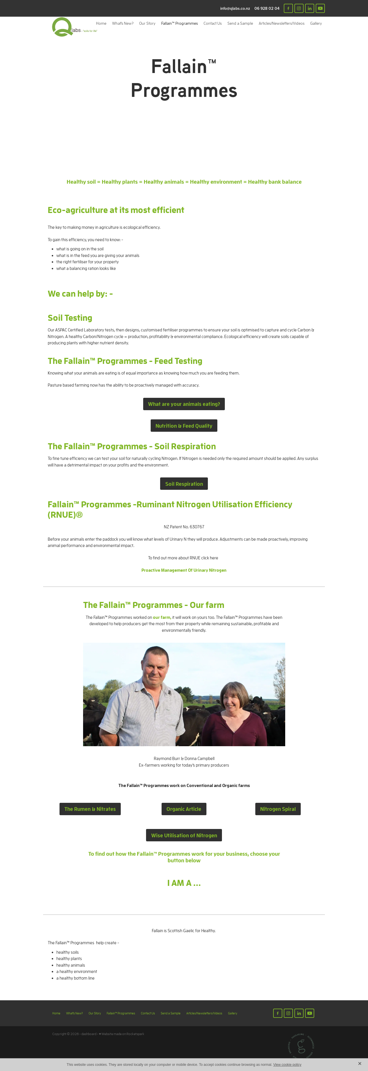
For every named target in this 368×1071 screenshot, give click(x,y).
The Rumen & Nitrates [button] (90, 809)
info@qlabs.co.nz (235, 8)
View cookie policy (287, 1065)
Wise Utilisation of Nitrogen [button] (184, 835)
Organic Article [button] (183, 809)
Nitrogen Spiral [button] (278, 809)
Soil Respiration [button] (184, 484)
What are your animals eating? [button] (184, 404)
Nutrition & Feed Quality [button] (184, 426)
